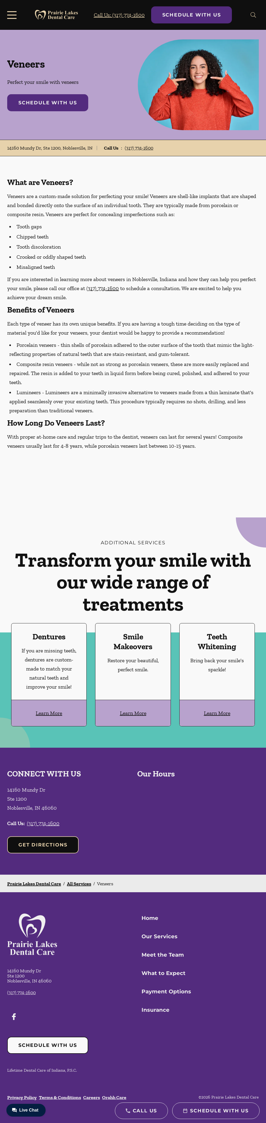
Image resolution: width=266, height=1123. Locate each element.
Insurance (156, 1010)
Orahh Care (114, 1097)
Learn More (49, 713)
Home (150, 918)
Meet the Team (163, 955)
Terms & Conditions (60, 1097)
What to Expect (164, 973)
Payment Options (166, 991)
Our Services (160, 936)
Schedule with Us (191, 15)
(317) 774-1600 (139, 148)
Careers (91, 1097)
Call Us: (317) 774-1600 (119, 15)
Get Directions (42, 845)
